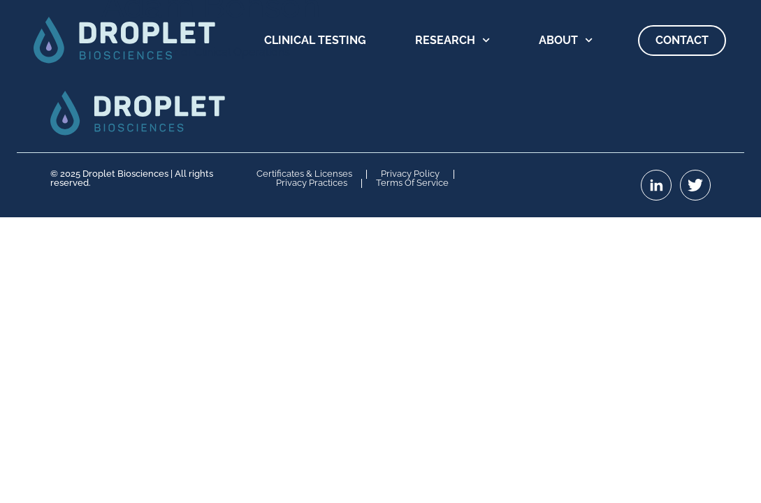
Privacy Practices (311, 183)
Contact (682, 40)
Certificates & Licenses (304, 174)
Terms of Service (412, 183)
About (566, 40)
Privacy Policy (410, 174)
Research (452, 40)
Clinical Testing (315, 40)
